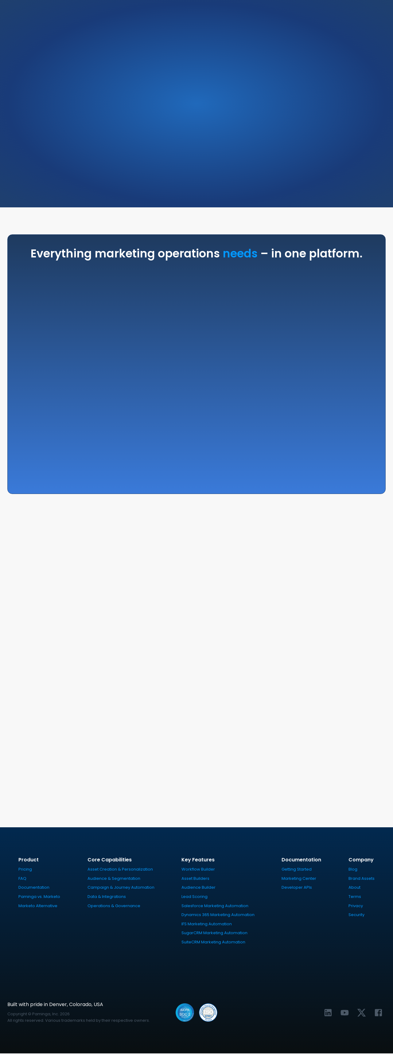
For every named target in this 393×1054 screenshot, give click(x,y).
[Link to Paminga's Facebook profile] (378, 1013)
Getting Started (297, 870)
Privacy (355, 906)
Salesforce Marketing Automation (214, 906)
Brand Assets (361, 879)
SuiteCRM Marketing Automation (213, 943)
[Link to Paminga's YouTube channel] (344, 1013)
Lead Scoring (194, 897)
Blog (352, 870)
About (354, 888)
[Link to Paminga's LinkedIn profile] (328, 1013)
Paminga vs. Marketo (39, 897)
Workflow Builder (198, 870)
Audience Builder (198, 888)
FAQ (22, 879)
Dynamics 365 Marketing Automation (218, 915)
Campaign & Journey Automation (121, 888)
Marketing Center (299, 879)
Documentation (33, 888)
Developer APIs (297, 888)
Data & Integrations (107, 897)
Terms (354, 897)
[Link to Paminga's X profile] (361, 1013)
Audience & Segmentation (114, 879)
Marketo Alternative (37, 906)
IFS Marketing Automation (206, 924)
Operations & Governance (114, 906)
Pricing (25, 870)
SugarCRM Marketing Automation (214, 933)
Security (356, 915)
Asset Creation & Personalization (120, 870)
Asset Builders (195, 879)
